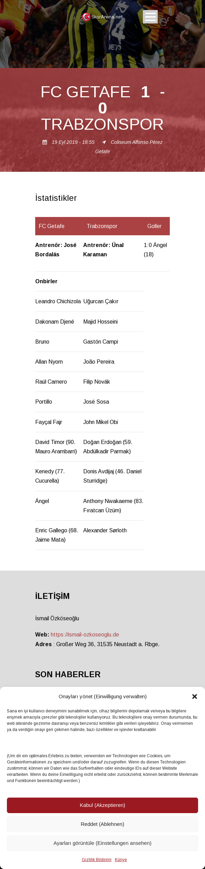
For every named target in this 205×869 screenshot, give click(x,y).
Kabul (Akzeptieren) (102, 805)
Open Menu (150, 16)
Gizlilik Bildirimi (96, 859)
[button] (194, 696)
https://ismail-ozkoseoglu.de (85, 635)
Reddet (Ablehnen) (102, 824)
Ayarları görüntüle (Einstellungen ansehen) (102, 843)
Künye (121, 859)
